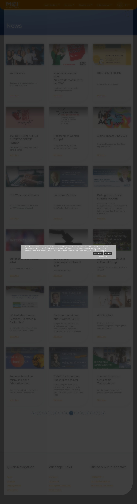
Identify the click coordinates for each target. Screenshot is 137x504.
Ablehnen (108, 253)
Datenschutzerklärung (39, 251)
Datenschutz (102, 257)
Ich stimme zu (98, 253)
